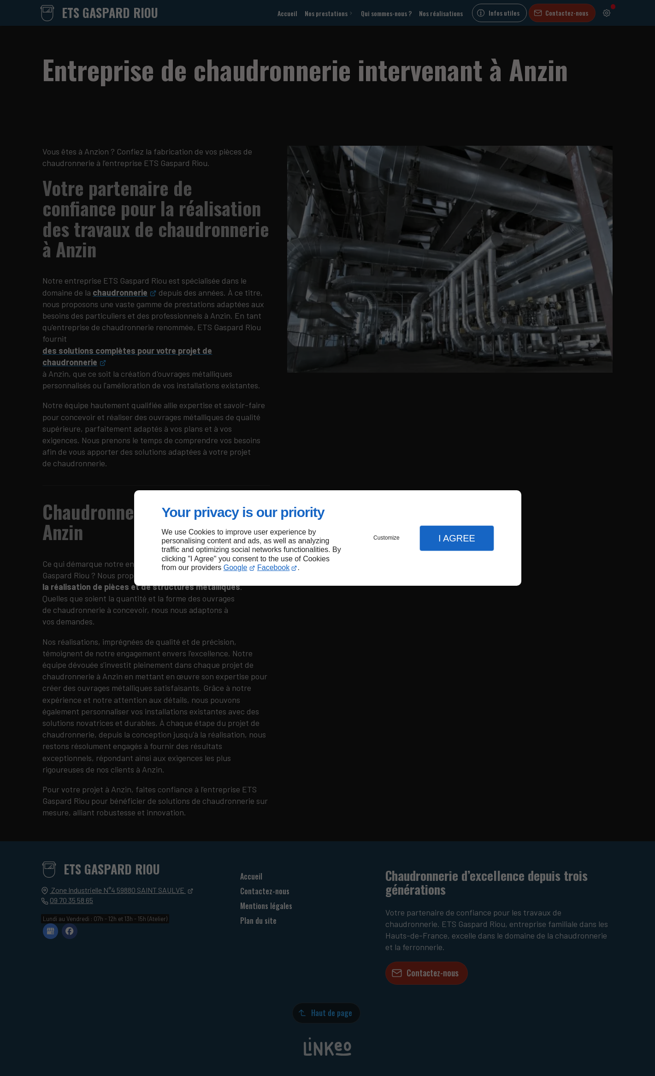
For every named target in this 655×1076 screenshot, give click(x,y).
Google (236, 567)
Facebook (273, 567)
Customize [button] (386, 538)
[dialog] (327, 538)
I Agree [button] (456, 538)
